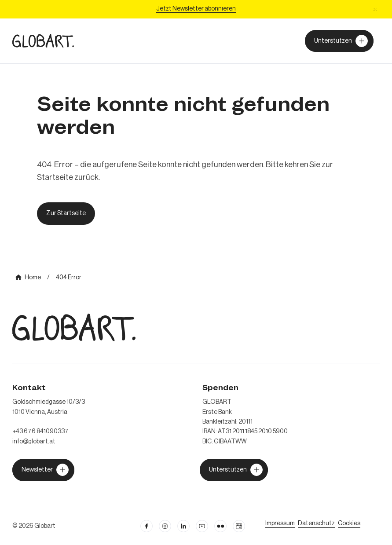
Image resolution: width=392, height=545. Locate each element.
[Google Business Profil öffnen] (239, 526)
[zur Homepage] (43, 41)
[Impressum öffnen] (280, 523)
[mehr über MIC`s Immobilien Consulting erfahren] (28, 277)
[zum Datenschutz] (316, 523)
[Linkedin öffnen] (183, 526)
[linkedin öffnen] (202, 526)
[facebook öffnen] (146, 526)
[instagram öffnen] (165, 526)
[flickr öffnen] (220, 526)
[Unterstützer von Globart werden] (339, 41)
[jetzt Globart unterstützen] (43, 470)
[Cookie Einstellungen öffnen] (349, 523)
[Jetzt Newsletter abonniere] (196, 9)
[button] (375, 9)
